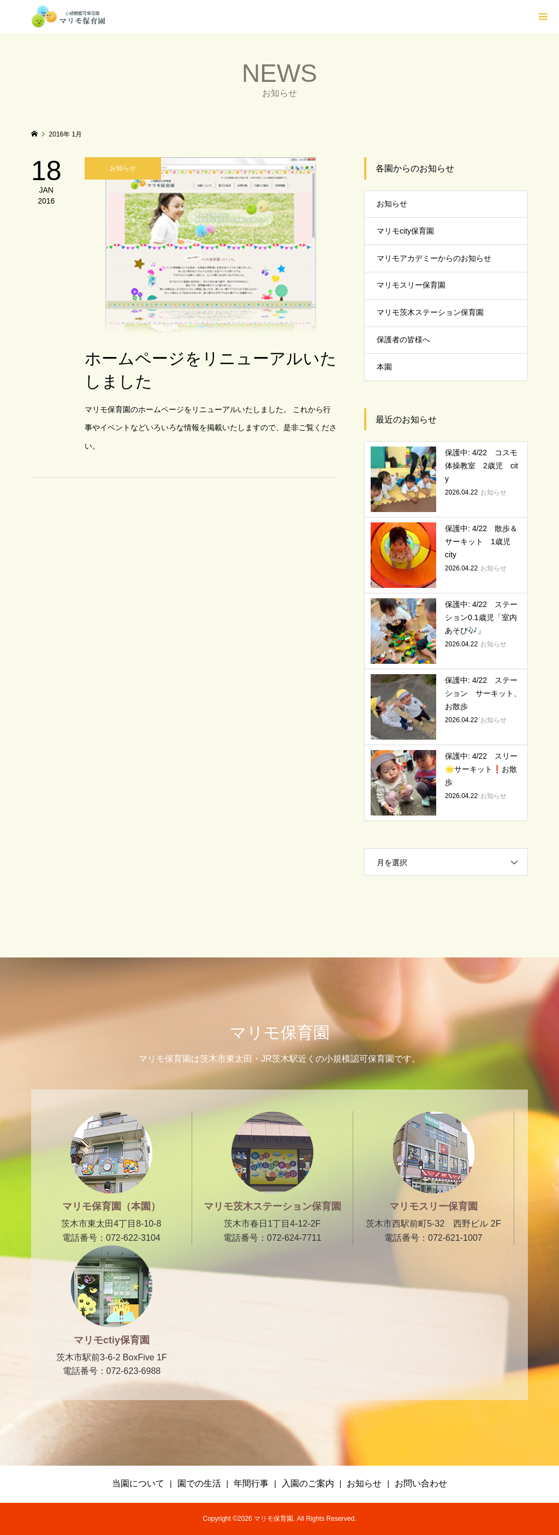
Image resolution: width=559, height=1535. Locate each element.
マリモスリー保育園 (411, 285)
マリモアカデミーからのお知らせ (434, 258)
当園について (138, 1483)
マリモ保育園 (280, 1033)
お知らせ (392, 203)
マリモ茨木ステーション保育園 (430, 312)
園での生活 (199, 1483)
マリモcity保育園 (405, 231)
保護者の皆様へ (403, 339)
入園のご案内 (308, 1483)
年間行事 (251, 1483)
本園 (384, 366)
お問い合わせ (421, 1483)
